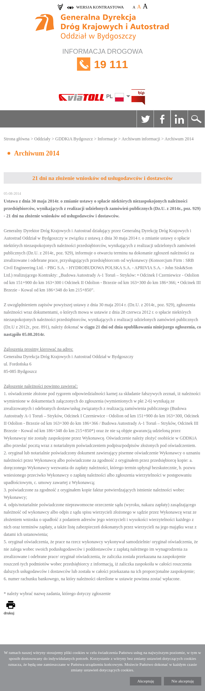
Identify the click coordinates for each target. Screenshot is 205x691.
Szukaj (196, 118)
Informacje (107, 138)
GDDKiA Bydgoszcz (74, 138)
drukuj (9, 613)
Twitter (145, 118)
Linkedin (179, 118)
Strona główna (17, 138)
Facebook (162, 118)
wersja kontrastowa (100, 7)
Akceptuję (145, 681)
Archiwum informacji (140, 138)
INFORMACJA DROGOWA (102, 64)
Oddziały (42, 138)
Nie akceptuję (182, 681)
